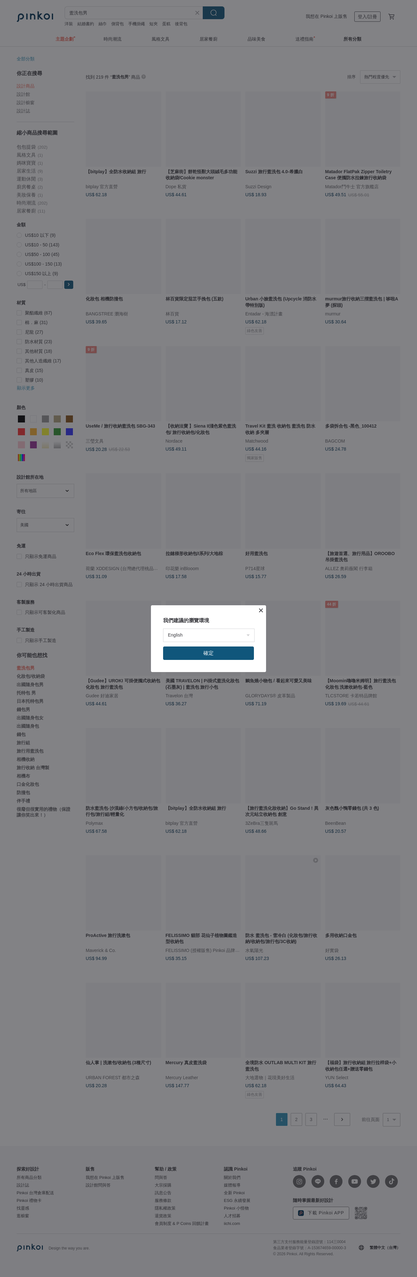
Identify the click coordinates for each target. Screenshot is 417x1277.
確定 (208, 653)
